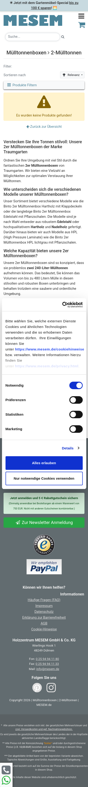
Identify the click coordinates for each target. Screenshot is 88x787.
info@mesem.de (47, 669)
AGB (44, 623)
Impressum (44, 606)
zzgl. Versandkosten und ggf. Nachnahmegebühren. (44, 729)
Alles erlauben (44, 463)
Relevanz (71, 75)
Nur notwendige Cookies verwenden (44, 478)
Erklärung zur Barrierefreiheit (44, 617)
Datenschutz (44, 612)
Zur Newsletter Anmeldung (44, 522)
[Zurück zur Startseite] (33, 18)
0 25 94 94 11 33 (47, 664)
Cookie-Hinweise (44, 629)
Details (68, 448)
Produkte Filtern (21, 85)
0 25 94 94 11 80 (47, 659)
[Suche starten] (62, 37)
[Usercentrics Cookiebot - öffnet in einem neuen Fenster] (63, 305)
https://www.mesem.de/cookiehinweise (49, 349)
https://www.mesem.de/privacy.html (46, 366)
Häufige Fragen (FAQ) (44, 600)
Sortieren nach (15, 75)
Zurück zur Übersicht (44, 126)
